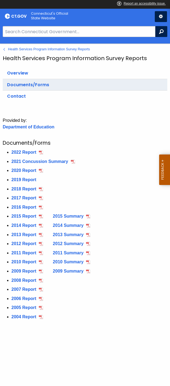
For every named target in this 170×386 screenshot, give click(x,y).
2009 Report (23, 271)
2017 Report (23, 198)
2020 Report (23, 170)
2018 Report (23, 189)
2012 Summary (68, 243)
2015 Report (23, 216)
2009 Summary (68, 271)
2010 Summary (68, 262)
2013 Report (23, 234)
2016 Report (23, 207)
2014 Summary (68, 225)
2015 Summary (68, 216)
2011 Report (23, 253)
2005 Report (23, 307)
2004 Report (23, 316)
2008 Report (23, 280)
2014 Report (23, 225)
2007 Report (23, 289)
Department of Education (28, 127)
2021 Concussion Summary (39, 161)
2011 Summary (68, 253)
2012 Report (23, 243)
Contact (16, 96)
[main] (85, 215)
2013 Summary (68, 234)
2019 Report (23, 179)
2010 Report (23, 262)
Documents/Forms (28, 85)
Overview (17, 73)
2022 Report (23, 152)
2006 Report (23, 298)
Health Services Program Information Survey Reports (49, 49)
